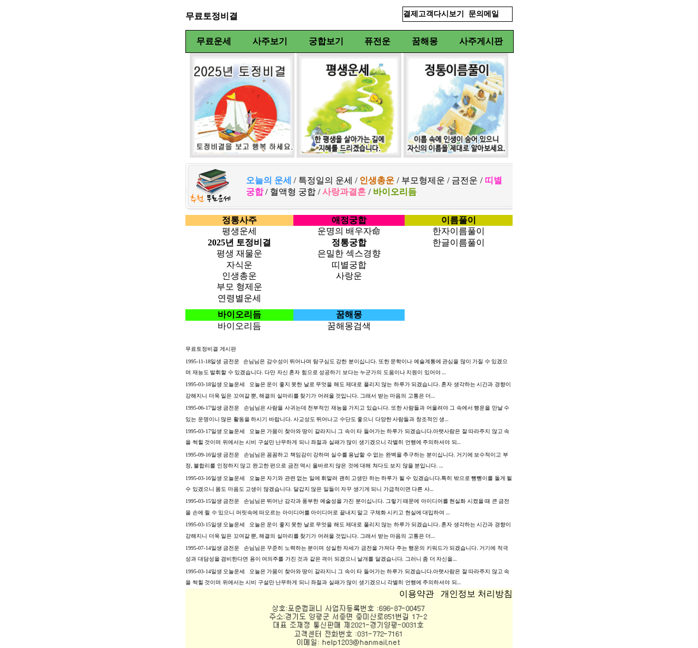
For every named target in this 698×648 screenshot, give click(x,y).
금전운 (465, 180)
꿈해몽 (425, 41)
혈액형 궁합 (293, 191)
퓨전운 (377, 41)
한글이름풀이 (458, 242)
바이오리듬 (239, 326)
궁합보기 (326, 41)
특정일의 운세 (324, 180)
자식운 (239, 264)
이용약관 (416, 593)
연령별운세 (239, 298)
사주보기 (269, 41)
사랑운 (349, 275)
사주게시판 (481, 41)
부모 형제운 (239, 286)
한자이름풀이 (458, 231)
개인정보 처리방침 (477, 593)
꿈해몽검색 (349, 326)
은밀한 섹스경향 (349, 253)
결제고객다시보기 (433, 14)
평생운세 (239, 231)
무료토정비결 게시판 (210, 349)
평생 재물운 (239, 253)
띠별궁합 (349, 264)
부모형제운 (423, 180)
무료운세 (213, 41)
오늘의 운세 (269, 180)
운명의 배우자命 (349, 231)
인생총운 (239, 275)
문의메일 (483, 14)
